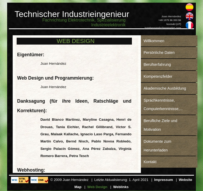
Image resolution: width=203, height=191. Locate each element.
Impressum (163, 180)
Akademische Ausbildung (165, 88)
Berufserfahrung (157, 64)
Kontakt (150, 162)
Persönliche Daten (159, 52)
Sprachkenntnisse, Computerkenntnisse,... (163, 104)
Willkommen (154, 41)
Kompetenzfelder (158, 76)
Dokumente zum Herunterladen (157, 145)
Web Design (97, 187)
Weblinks (120, 187)
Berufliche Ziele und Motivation (160, 125)
